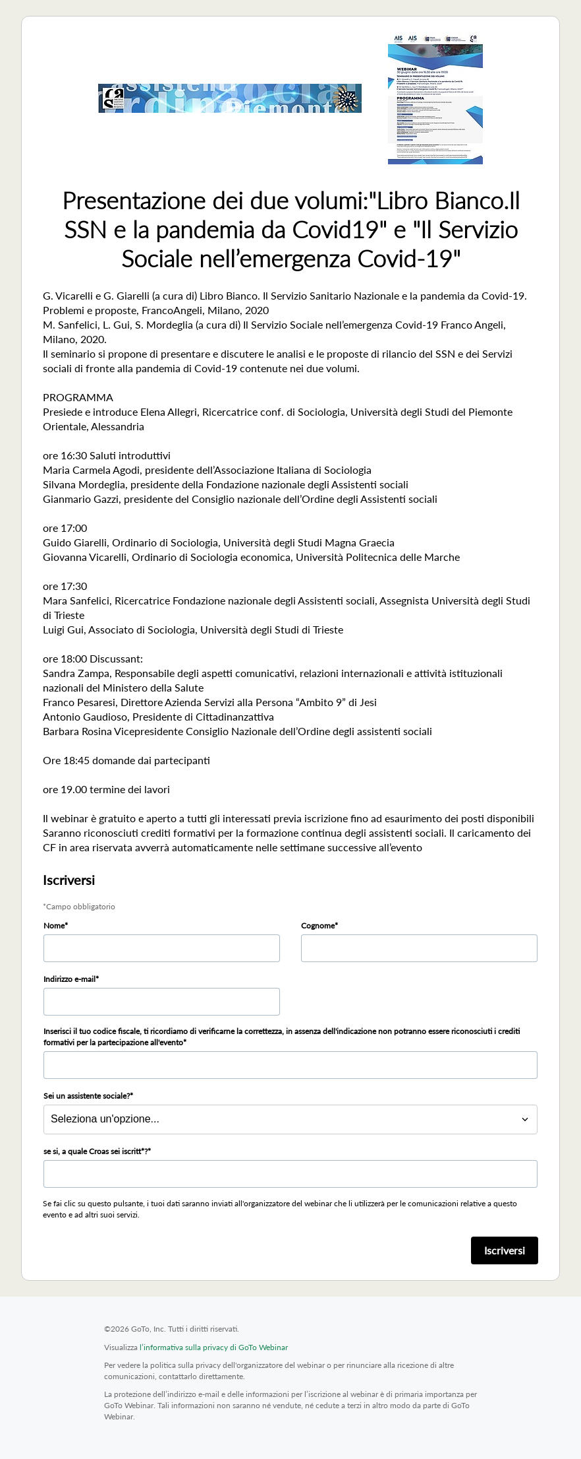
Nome (54, 925)
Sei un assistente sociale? (86, 1096)
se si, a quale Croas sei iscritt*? (95, 1151)
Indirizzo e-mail (69, 979)
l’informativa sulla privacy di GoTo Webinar (214, 1347)
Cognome (318, 925)
